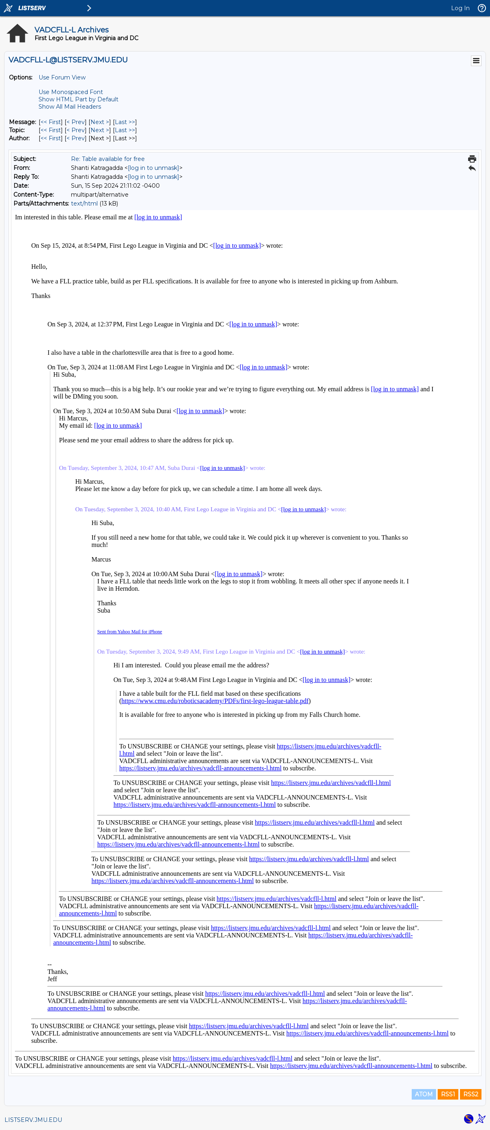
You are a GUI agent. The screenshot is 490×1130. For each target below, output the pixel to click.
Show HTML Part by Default (78, 99)
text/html (84, 203)
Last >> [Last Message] (125, 122)
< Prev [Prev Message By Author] (76, 138)
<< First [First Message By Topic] (51, 130)
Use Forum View (62, 77)
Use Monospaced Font (71, 92)
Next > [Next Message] (99, 122)
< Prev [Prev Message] (76, 122)
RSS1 (448, 1094)
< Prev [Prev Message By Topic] (76, 130)
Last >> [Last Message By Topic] (125, 130)
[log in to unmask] (153, 168)
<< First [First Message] (51, 122)
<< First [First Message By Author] (51, 138)
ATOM (424, 1094)
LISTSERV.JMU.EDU (33, 1120)
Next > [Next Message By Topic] (99, 130)
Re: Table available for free (108, 159)
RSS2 (470, 1094)
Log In (460, 8)
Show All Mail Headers (70, 106)
